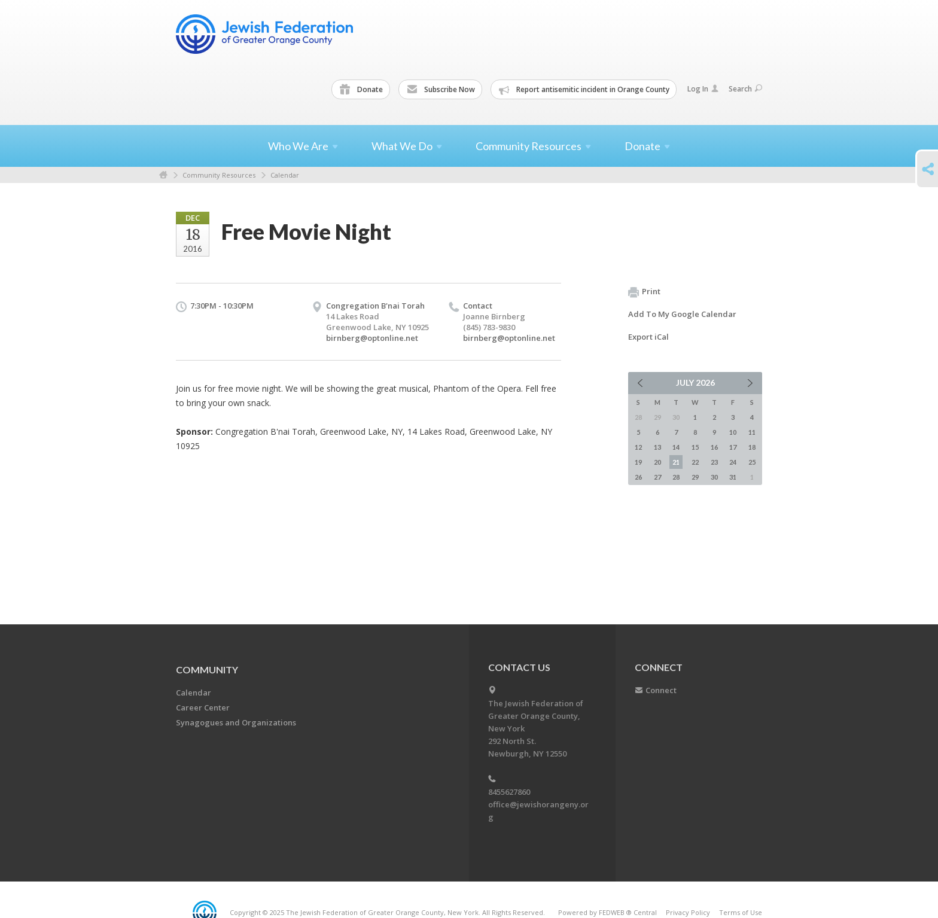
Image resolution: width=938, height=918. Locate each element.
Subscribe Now (441, 89)
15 (695, 447)
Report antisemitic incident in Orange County (584, 89)
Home (163, 175)
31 (732, 477)
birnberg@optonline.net (372, 338)
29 (695, 477)
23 (714, 462)
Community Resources (218, 174)
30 (714, 477)
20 (657, 462)
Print (644, 292)
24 (732, 462)
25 (752, 462)
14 (676, 447)
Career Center (203, 707)
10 (732, 432)
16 (714, 447)
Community (207, 669)
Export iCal (648, 336)
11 (752, 432)
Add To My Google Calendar (682, 314)
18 (752, 447)
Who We (303, 146)
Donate (361, 89)
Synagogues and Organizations (236, 722)
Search (745, 89)
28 (676, 477)
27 (657, 477)
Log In (702, 89)
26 (638, 477)
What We (406, 146)
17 (732, 447)
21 (676, 462)
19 (638, 462)
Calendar (284, 174)
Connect (661, 690)
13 (657, 447)
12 (638, 447)
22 (695, 462)
